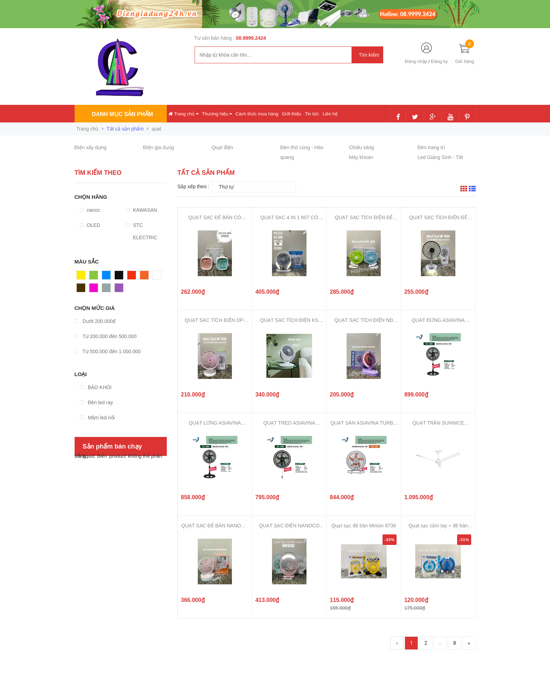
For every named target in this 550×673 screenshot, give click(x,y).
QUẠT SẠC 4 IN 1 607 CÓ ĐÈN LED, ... (289, 218)
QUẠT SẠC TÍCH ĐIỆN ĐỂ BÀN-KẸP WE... (364, 218)
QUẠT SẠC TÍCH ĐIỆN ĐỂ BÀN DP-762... (438, 218)
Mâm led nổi (97, 417)
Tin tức (312, 113)
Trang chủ (183, 113)
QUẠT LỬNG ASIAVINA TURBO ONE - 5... (215, 423)
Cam (145, 277)
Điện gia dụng (158, 147)
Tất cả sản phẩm (125, 129)
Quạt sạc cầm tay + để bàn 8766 (438, 526)
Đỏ (130, 277)
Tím (119, 289)
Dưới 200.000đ (95, 321)
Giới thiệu (291, 113)
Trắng (159, 277)
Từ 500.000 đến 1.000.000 (108, 351)
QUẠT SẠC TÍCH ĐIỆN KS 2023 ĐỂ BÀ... (289, 320)
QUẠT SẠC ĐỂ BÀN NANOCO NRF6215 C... (214, 526)
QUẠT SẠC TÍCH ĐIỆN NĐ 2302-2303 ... (363, 320)
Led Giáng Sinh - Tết (440, 157)
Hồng (95, 289)
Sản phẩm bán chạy (112, 446)
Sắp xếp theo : (193, 186)
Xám (107, 289)
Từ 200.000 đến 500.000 (106, 336)
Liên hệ (330, 113)
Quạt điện (222, 147)
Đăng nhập (416, 61)
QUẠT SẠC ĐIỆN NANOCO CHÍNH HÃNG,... (289, 526)
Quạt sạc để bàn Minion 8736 (363, 525)
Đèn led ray (96, 402)
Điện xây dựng (91, 147)
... (440, 643)
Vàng (82, 277)
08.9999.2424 (251, 38)
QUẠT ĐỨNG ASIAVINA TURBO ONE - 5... (438, 320)
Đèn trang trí (431, 147)
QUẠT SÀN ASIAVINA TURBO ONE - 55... (363, 423)
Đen (119, 277)
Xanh (95, 277)
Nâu (81, 289)
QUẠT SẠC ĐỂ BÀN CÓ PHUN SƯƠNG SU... (214, 218)
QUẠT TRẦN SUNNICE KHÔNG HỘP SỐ (438, 423)
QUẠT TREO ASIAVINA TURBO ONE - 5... (289, 423)
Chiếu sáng (361, 147)
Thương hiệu (217, 113)
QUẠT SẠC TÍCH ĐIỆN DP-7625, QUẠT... (215, 320)
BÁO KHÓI (96, 387)
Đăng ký (439, 61)
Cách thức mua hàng (256, 113)
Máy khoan (361, 157)
